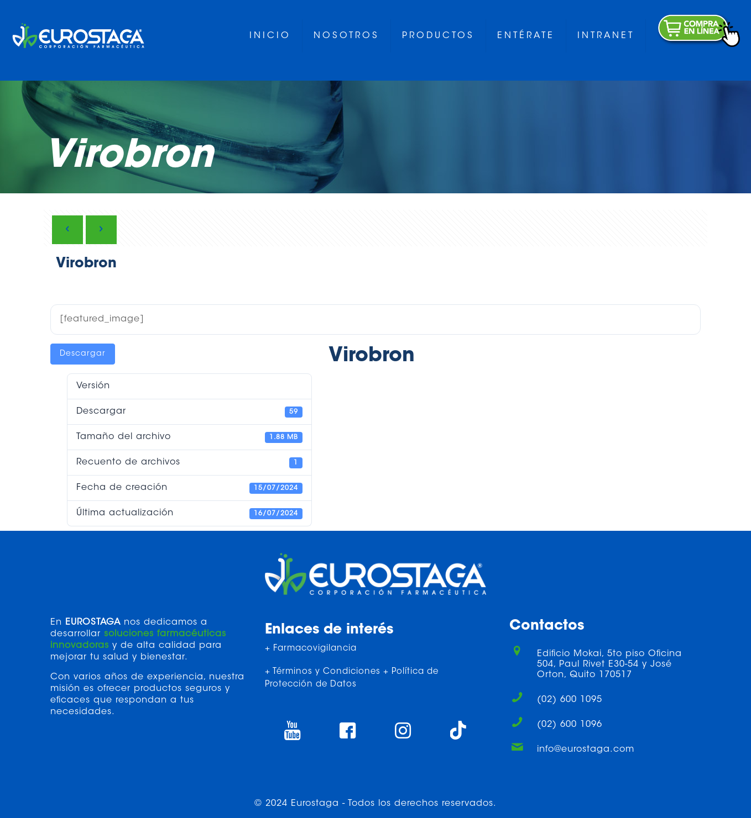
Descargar (83, 354)
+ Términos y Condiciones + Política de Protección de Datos (352, 678)
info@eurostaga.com (585, 749)
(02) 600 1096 (569, 724)
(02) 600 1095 (569, 699)
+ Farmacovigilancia (311, 649)
